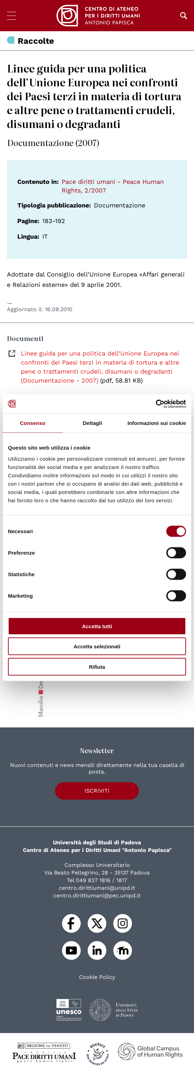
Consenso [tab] (32, 423)
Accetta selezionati (96, 646)
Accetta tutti (97, 626)
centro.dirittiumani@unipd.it (97, 888)
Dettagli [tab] (92, 423)
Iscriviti (97, 790)
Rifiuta (97, 666)
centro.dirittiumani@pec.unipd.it (97, 895)
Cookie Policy (97, 977)
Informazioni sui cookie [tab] (156, 423)
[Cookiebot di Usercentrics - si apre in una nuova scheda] (155, 403)
